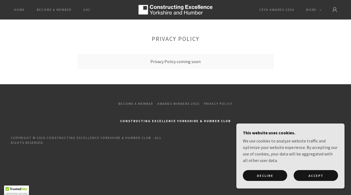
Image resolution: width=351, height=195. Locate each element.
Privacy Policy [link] (218, 104)
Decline (265, 187)
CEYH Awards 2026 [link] (276, 10)
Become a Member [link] (54, 10)
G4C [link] (87, 10)
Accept (316, 187)
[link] (175, 9)
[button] (313, 9)
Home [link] (19, 10)
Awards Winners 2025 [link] (178, 104)
